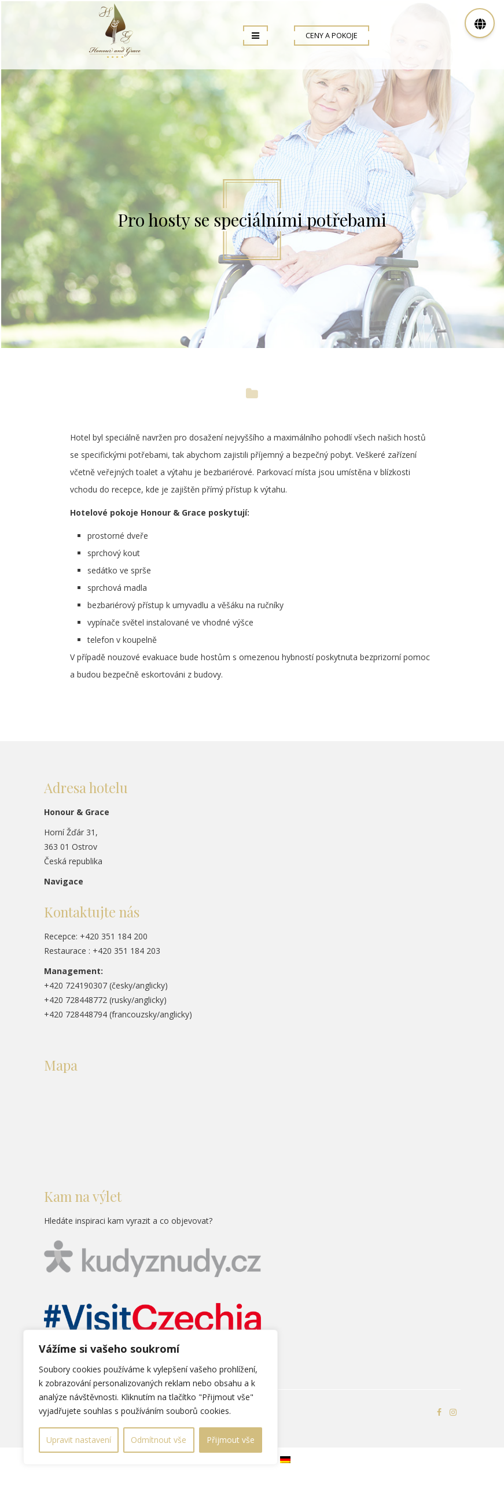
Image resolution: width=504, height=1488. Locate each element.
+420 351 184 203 (126, 950)
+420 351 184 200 (114, 936)
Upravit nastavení (78, 1439)
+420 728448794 (75, 1014)
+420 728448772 (75, 999)
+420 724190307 (75, 985)
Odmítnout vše (158, 1439)
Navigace (63, 881)
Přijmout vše (231, 1439)
